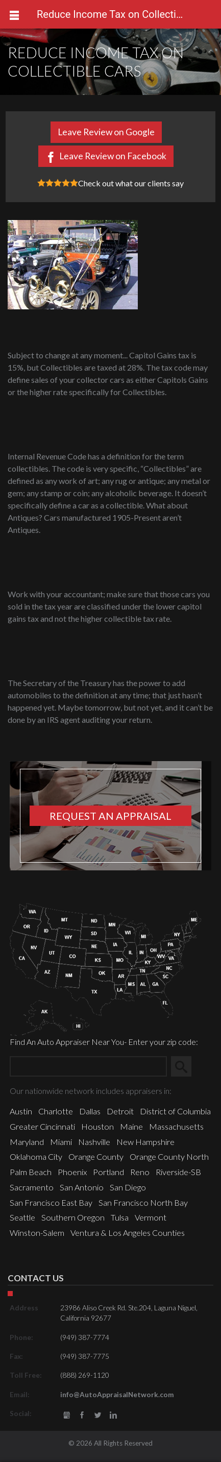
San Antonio (82, 1187)
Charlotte (55, 1111)
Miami (61, 1142)
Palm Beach (31, 1172)
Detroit (120, 1111)
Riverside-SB (178, 1172)
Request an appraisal (110, 816)
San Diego (128, 1187)
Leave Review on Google (106, 132)
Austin (21, 1111)
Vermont (150, 1217)
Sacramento (32, 1187)
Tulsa (120, 1217)
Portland (108, 1172)
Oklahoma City (36, 1156)
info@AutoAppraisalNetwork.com (117, 1395)
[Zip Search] (88, 1066)
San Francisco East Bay (51, 1202)
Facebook (82, 1415)
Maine (131, 1126)
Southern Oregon (73, 1217)
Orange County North (169, 1156)
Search (185, 1066)
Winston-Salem (37, 1232)
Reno (140, 1172)
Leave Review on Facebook (112, 156)
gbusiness (67, 1415)
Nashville (94, 1142)
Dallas (90, 1111)
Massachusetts (176, 1126)
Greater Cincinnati (42, 1126)
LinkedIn (113, 1415)
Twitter (98, 1415)
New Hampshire (145, 1142)
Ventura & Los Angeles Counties (127, 1232)
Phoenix (72, 1172)
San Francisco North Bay (143, 1202)
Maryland (27, 1142)
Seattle (22, 1217)
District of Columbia (175, 1111)
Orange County (96, 1156)
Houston (97, 1126)
